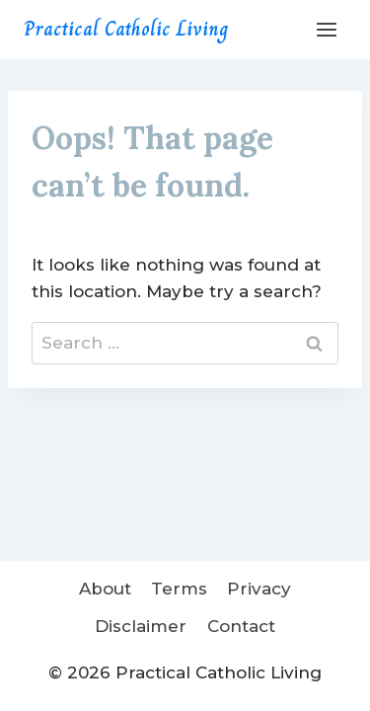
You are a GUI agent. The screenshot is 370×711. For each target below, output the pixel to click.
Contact (241, 626)
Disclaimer (140, 626)
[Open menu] (326, 29)
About (105, 588)
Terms (179, 588)
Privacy (259, 588)
